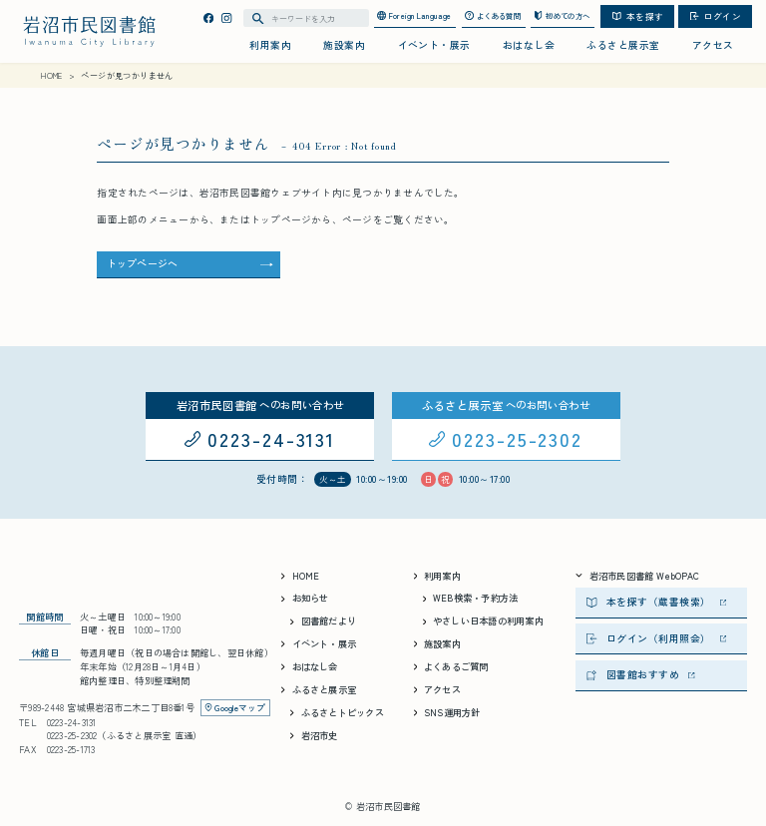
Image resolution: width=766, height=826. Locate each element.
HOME (300, 576)
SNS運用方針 (447, 712)
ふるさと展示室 (622, 45)
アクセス (713, 45)
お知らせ (304, 598)
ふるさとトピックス (336, 712)
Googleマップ (234, 707)
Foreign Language (414, 15)
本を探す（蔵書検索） (656, 602)
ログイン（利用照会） (656, 638)
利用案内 (270, 45)
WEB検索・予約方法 (471, 598)
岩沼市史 (313, 735)
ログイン (715, 16)
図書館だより (323, 620)
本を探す (637, 16)
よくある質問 (493, 15)
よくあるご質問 (451, 666)
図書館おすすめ (640, 674)
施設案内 (344, 45)
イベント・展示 (434, 45)
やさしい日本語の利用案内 (483, 620)
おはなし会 (529, 45)
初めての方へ (561, 15)
